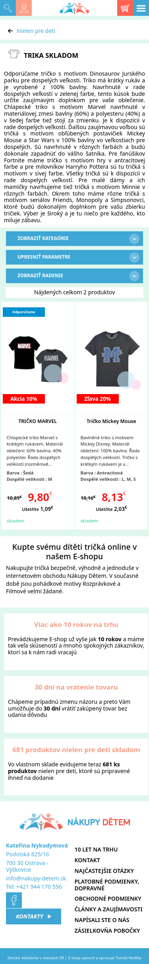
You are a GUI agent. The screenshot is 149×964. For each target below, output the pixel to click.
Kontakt (87, 860)
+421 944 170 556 (39, 886)
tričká (42, 568)
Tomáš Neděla (128, 957)
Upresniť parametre (78, 257)
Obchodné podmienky (108, 898)
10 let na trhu (96, 849)
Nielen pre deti (36, 30)
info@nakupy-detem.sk (36, 878)
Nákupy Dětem (86, 575)
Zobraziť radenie (78, 276)
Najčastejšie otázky (104, 870)
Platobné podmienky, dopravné (107, 885)
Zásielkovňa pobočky (107, 930)
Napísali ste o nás (102, 920)
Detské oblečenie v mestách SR (36, 957)
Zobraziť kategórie (78, 239)
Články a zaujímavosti (109, 909)
